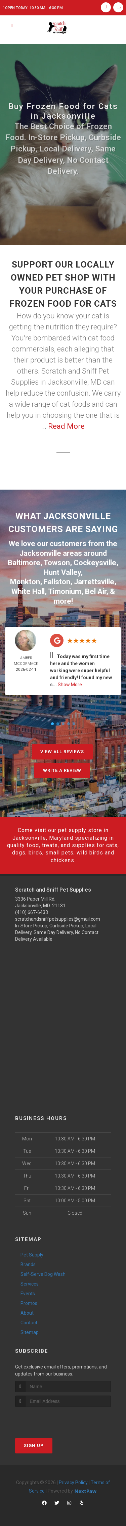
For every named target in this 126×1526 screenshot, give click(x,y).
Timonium (64, 591)
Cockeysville (95, 562)
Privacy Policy (73, 1482)
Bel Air (95, 591)
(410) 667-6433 (31, 912)
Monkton (25, 582)
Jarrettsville (94, 582)
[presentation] (51, 1419)
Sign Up (34, 1445)
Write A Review (62, 770)
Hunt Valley (62, 572)
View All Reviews (62, 751)
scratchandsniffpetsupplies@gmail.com (57, 919)
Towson (57, 562)
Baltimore (24, 562)
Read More (66, 426)
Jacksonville (40, 553)
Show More (70, 684)
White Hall (28, 591)
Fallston (57, 582)
